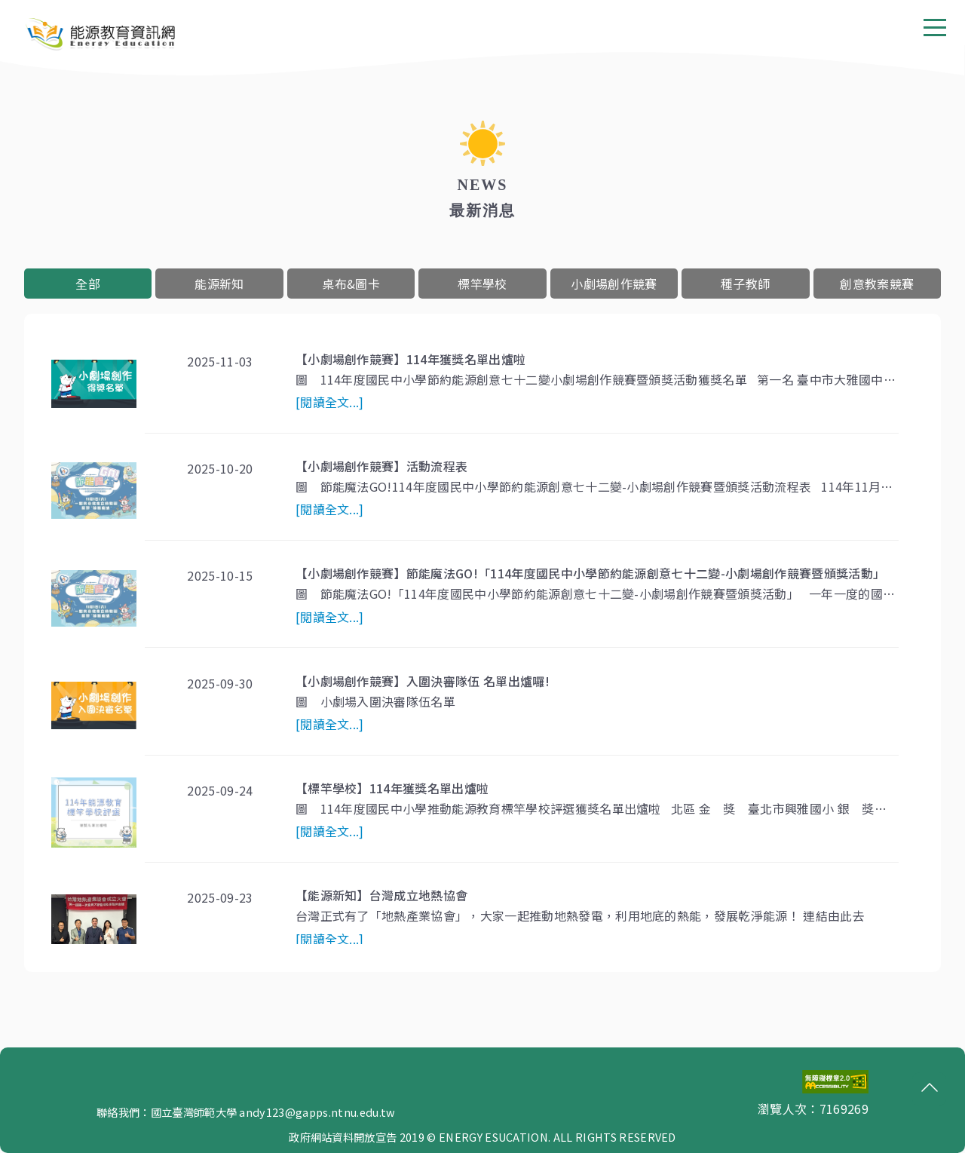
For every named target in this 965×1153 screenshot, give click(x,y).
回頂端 (925, 1089)
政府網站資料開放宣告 (343, 1137)
